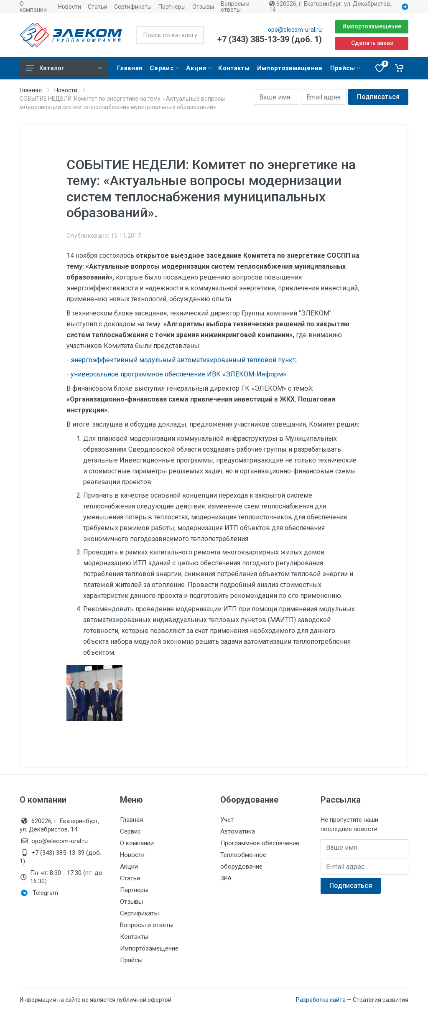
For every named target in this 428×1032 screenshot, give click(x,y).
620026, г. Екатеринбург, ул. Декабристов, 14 (330, 7)
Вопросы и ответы (235, 7)
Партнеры (172, 7)
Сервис (130, 831)
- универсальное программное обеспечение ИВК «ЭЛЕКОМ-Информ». (177, 374)
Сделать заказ (372, 43)
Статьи (97, 7)
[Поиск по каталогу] (170, 35)
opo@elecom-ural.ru (295, 29)
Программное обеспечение (259, 843)
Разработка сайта (321, 999)
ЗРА (226, 878)
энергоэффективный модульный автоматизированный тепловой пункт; (183, 360)
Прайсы (131, 960)
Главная (31, 90)
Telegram (39, 893)
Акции (129, 866)
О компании (33, 7)
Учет (227, 820)
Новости (69, 7)
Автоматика (237, 831)
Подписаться (378, 97)
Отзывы (203, 7)
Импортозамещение (371, 26)
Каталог (64, 68)
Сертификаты (133, 7)
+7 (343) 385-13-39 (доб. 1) (269, 39)
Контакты (134, 936)
